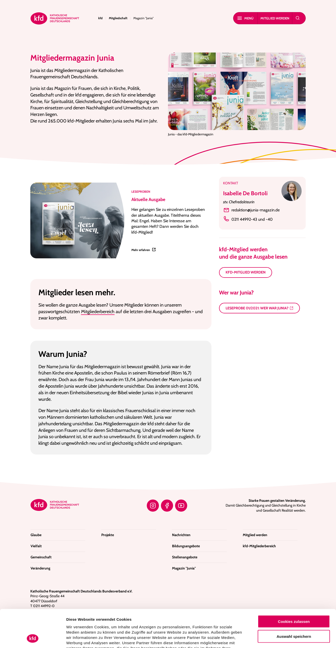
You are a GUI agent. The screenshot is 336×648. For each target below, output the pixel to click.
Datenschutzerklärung (160, 618)
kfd (100, 18)
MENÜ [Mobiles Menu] (245, 18)
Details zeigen (269, 638)
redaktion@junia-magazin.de (251, 210)
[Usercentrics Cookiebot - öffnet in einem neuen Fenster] (33, 638)
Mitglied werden (274, 18)
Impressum (196, 618)
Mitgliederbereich (97, 311)
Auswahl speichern (294, 601)
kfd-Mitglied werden (246, 272)
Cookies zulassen (294, 586)
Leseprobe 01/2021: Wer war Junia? (257, 308)
